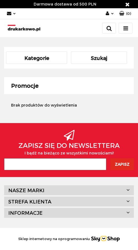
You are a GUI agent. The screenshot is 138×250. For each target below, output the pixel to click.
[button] (125, 13)
